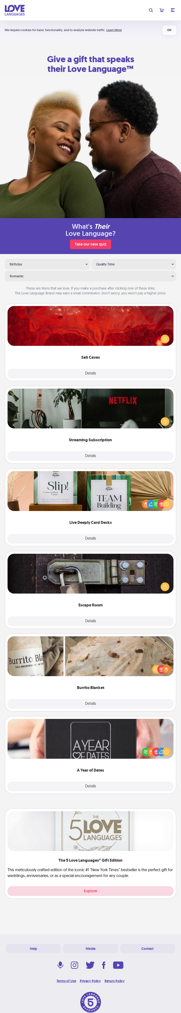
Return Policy (115, 981)
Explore (90, 891)
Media (90, 948)
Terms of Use (66, 981)
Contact (147, 948)
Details (90, 373)
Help (33, 948)
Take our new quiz (90, 244)
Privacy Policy (90, 981)
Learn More (114, 30)
